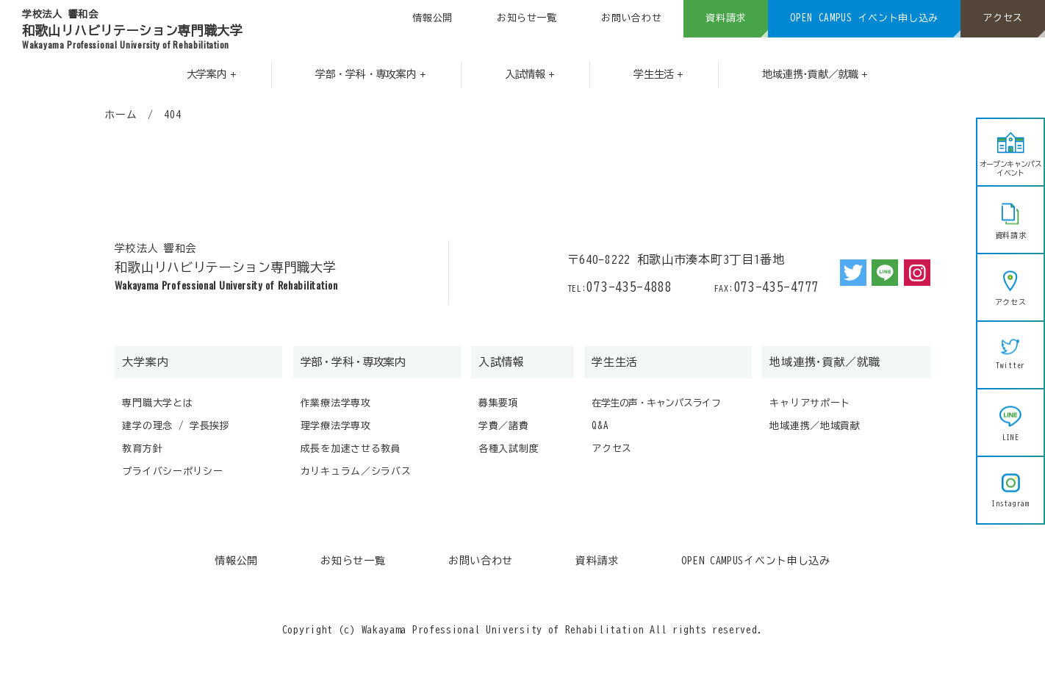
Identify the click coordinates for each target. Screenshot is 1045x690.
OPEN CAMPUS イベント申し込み (864, 18)
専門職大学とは (157, 403)
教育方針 (142, 448)
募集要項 (498, 403)
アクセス (1003, 18)
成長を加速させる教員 (351, 448)
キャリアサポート (809, 403)
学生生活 (615, 361)
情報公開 (432, 18)
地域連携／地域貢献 (814, 426)
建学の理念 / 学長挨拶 (175, 426)
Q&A (600, 426)
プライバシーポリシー (172, 471)
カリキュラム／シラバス (356, 471)
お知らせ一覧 (527, 18)
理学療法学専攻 (336, 426)
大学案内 (145, 361)
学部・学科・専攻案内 (353, 361)
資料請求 (725, 18)
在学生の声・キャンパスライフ (656, 403)
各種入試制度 (508, 448)
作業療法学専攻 (336, 403)
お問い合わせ (631, 18)
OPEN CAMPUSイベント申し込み (755, 561)
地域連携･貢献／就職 (824, 361)
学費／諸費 (503, 426)
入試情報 (501, 361)
